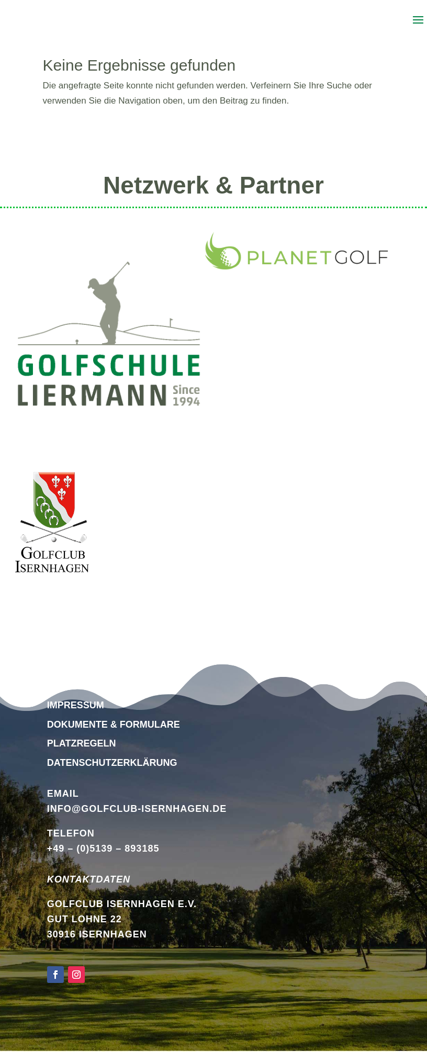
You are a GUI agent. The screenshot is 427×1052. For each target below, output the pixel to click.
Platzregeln (81, 743)
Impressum (75, 705)
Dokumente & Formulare (113, 724)
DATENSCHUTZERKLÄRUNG (112, 762)
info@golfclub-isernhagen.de (137, 809)
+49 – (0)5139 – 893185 (103, 848)
